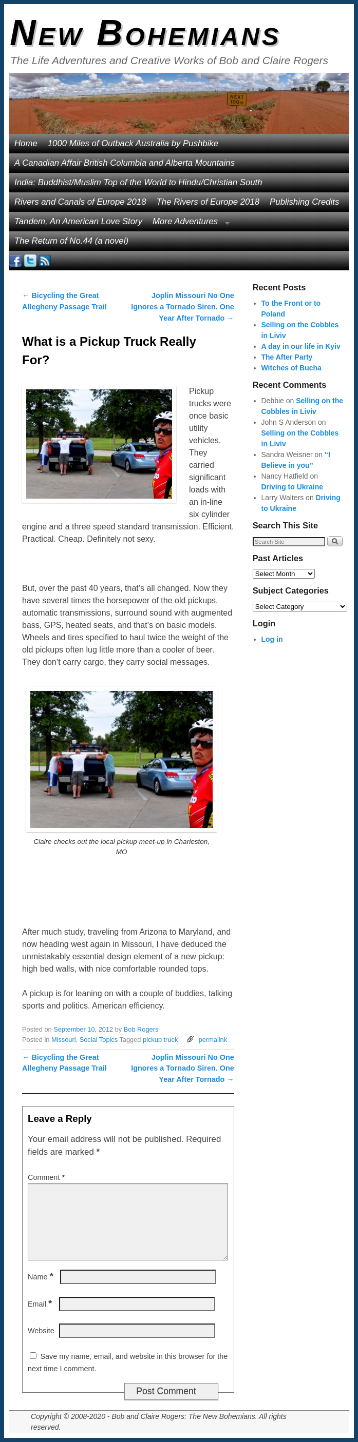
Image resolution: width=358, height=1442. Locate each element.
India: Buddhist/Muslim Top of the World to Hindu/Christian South (138, 182)
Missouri (63, 1039)
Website (41, 1331)
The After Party (287, 357)
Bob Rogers (141, 1029)
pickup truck (160, 1039)
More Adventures (188, 223)
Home (25, 143)
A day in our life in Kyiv (301, 346)
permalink (213, 1039)
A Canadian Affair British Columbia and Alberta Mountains (124, 163)
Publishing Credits (304, 202)
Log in (272, 639)
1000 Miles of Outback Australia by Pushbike (133, 143)
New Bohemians (145, 33)
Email (41, 1304)
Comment (47, 1177)
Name (41, 1277)
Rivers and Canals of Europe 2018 (80, 202)
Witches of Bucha (291, 368)
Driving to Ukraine (292, 487)
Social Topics (99, 1039)
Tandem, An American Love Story (78, 221)
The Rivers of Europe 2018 (208, 202)
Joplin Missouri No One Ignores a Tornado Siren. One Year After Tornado (182, 306)
